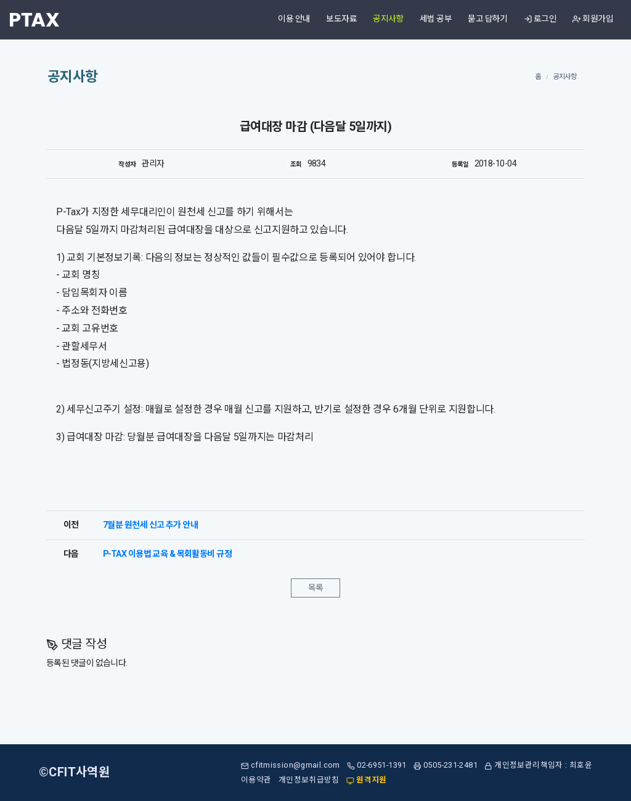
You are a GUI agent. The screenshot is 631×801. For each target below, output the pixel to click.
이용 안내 (294, 19)
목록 (316, 587)
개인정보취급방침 (309, 780)
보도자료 (341, 19)
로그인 (540, 19)
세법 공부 (436, 19)
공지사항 (388, 19)
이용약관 (256, 780)
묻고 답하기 (488, 19)
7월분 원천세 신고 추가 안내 (150, 525)
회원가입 (592, 19)
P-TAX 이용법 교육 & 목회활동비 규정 (167, 554)
